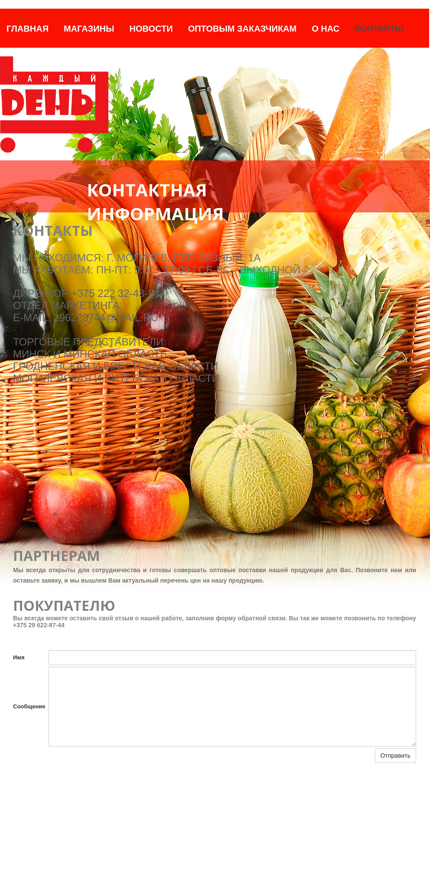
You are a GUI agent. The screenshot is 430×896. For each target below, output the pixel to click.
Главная (28, 28)
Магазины (89, 28)
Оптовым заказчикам (242, 28)
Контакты (379, 28)
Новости (151, 28)
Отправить (395, 755)
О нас (325, 28)
